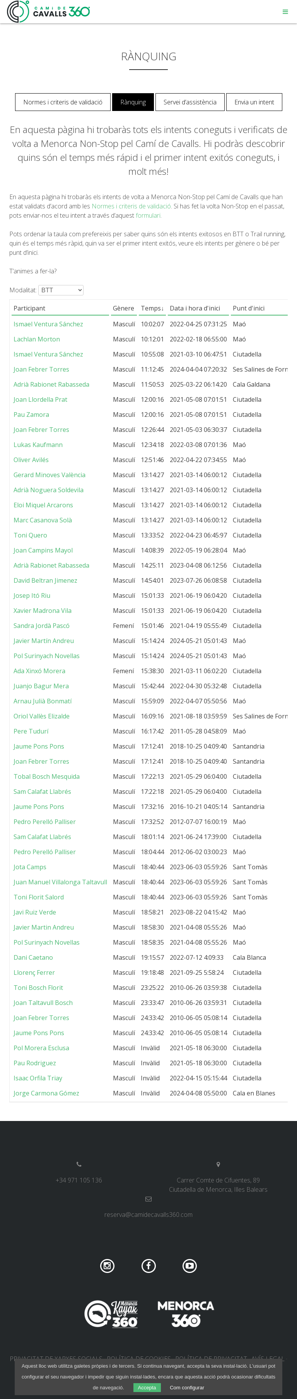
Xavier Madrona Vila (43, 610)
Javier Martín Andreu (44, 640)
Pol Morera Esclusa (41, 1048)
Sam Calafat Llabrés (42, 791)
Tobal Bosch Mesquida (47, 776)
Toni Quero (30, 535)
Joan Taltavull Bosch (43, 1002)
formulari (148, 215)
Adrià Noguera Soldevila (49, 490)
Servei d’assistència (190, 102)
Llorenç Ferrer (34, 972)
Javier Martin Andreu (44, 927)
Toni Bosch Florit (38, 987)
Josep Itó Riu (32, 595)
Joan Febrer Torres (41, 369)
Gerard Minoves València (49, 475)
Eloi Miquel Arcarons (43, 505)
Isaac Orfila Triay (38, 1078)
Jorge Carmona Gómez (46, 1093)
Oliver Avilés (31, 460)
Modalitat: (23, 290)
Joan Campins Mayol (43, 550)
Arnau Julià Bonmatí (43, 701)
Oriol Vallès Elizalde (42, 716)
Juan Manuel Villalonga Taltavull (60, 882)
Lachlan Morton (37, 339)
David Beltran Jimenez (45, 580)
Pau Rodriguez (35, 1063)
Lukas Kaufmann (38, 444)
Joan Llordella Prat (40, 399)
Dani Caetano (33, 957)
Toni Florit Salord (39, 897)
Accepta (147, 1387)
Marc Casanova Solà (43, 520)
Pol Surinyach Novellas (47, 656)
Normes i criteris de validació (62, 102)
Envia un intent (254, 102)
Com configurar (187, 1387)
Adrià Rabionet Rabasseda (51, 384)
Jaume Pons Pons (39, 746)
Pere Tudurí (31, 731)
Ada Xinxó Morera (39, 671)
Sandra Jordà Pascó (42, 625)
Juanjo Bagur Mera (41, 686)
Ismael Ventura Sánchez (48, 324)
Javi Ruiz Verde (35, 912)
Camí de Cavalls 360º (49, 11)
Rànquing (133, 102)
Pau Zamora (31, 414)
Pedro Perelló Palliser (45, 821)
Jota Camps (30, 867)
